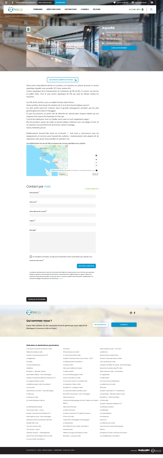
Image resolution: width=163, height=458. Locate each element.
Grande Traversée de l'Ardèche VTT (38, 417)
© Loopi (93, 170)
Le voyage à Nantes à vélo (35, 384)
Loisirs (14, 16)
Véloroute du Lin (68, 401)
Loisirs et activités (23, 16)
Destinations (72, 9)
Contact (124, 328)
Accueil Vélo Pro (31, 454)
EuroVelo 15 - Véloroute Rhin (109, 401)
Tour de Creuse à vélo (33, 430)
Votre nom (33, 202)
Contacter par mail (114, 43)
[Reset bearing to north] (96, 165)
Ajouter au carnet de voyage (61, 80)
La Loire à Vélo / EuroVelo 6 (35, 443)
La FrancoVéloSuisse (33, 368)
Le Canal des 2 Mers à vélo (72, 388)
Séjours (98, 9)
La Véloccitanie (68, 375)
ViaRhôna (29, 372)
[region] (62, 160)
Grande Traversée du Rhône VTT (111, 407)
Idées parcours (55, 9)
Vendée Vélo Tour (32, 426)
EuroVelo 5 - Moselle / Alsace (36, 375)
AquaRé (32, 16)
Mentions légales (47, 454)
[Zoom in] (96, 159)
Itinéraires (39, 9)
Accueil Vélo (136, 9)
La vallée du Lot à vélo (107, 426)
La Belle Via (104, 355)
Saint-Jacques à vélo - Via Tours (110, 352)
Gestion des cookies (69, 454)
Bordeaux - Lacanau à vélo (72, 439)
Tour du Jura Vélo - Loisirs (35, 414)
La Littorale (30, 391)
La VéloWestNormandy (34, 410)
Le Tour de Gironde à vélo (72, 359)
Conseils (86, 9)
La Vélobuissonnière (107, 410)
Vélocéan (103, 391)
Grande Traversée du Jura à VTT (37, 359)
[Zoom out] (96, 162)
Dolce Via (103, 423)
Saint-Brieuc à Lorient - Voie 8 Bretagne (39, 394)
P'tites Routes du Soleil (71, 355)
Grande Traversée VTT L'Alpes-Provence (76, 417)
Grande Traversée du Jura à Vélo (111, 362)
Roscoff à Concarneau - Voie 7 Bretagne (76, 397)
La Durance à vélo (32, 401)
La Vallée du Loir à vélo (107, 388)
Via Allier (29, 365)
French (153, 2)
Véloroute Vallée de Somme (72, 372)
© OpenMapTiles (74, 170)
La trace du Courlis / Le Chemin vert (75, 384)
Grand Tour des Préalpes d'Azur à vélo (39, 439)
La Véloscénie (104, 381)
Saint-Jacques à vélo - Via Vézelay (111, 375)
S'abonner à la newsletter (28, 2)
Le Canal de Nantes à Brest (35, 404)
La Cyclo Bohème (105, 417)
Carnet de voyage (124, 2)
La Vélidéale (104, 414)
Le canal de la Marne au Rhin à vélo (74, 394)
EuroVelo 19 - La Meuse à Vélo (73, 391)
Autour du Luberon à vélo (71, 381)
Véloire (102, 433)
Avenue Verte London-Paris (109, 359)
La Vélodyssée (68, 426)
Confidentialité (57, 454)
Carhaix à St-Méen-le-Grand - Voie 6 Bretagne (115, 368)
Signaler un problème (36, 303)
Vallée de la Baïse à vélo (34, 355)
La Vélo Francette (69, 414)
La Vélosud (30, 397)
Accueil (9, 16)
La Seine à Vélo (68, 368)
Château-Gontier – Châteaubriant (38, 436)
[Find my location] (96, 155)
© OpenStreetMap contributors (85, 170)
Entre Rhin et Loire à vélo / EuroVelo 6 (75, 430)
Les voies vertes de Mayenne (109, 384)
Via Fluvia (66, 352)
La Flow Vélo (104, 404)
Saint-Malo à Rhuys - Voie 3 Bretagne (38, 378)
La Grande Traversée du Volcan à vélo (39, 352)
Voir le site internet (119, 48)
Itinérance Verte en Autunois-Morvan (39, 423)
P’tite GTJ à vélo (68, 420)
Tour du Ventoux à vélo (108, 365)
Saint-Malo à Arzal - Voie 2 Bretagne (38, 420)
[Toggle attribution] (96, 170)
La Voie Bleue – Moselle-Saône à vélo (112, 397)
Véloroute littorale (69, 410)
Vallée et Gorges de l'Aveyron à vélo (75, 436)
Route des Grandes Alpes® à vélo (111, 372)
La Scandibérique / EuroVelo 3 (110, 439)
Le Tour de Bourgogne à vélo (73, 378)
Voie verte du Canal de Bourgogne (111, 430)
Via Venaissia (104, 420)
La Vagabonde (105, 378)
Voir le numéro (116, 39)
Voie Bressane (68, 433)
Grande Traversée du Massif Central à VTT (41, 381)
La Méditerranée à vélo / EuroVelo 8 (38, 388)
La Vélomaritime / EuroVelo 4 (73, 365)
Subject (32, 221)
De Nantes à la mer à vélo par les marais (113, 436)
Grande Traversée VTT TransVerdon (112, 394)
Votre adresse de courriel (38, 211)
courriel (61, 282)
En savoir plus (100, 328)
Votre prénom (34, 192)
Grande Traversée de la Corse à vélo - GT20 (78, 362)
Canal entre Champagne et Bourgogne (76, 423)
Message (33, 230)
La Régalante (30, 362)
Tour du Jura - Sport (33, 433)
